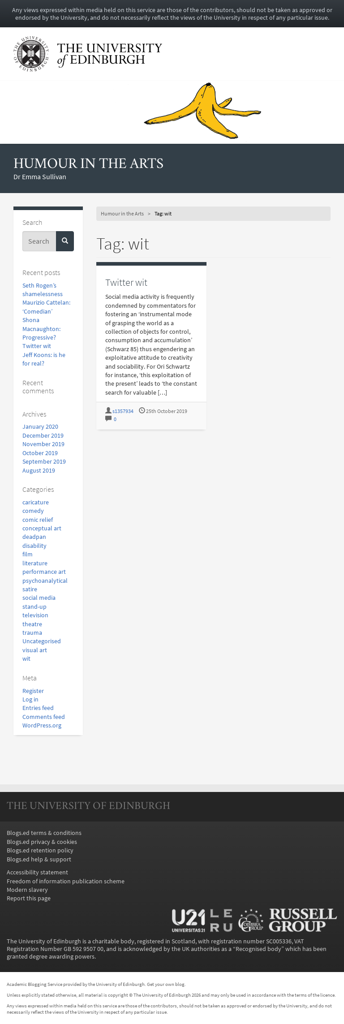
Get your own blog (166, 984)
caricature (35, 502)
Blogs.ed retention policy (40, 850)
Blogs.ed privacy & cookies (42, 842)
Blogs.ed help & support (39, 859)
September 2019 (44, 461)
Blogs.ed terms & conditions (44, 833)
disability (34, 546)
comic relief (37, 520)
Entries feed (38, 708)
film (27, 554)
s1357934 (122, 411)
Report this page (29, 898)
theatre (32, 624)
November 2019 (43, 444)
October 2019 (40, 453)
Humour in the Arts (88, 164)
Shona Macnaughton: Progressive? (41, 328)
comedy (33, 511)
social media (39, 598)
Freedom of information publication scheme (66, 881)
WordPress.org (41, 725)
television (35, 615)
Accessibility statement (37, 872)
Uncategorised (41, 641)
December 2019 (43, 435)
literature (34, 563)
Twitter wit (36, 346)
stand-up (34, 607)
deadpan (34, 537)
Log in (30, 699)
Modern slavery (27, 890)
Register (33, 691)
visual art (34, 650)
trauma (32, 633)
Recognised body (258, 949)
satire (29, 589)
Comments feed (43, 717)
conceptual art (41, 528)
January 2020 (40, 426)
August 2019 (38, 470)
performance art (44, 572)
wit (26, 659)
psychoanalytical (45, 581)
